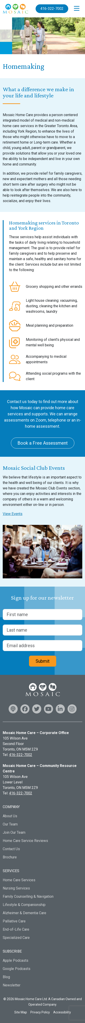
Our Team (10, 824)
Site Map (20, 1012)
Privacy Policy (40, 1012)
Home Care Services (19, 880)
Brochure (10, 857)
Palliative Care (14, 921)
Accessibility (62, 1012)
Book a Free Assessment (42, 443)
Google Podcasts (16, 969)
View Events (12, 514)
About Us (10, 816)
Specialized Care (16, 937)
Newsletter (11, 985)
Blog (6, 977)
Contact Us (11, 849)
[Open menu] (77, 8)
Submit (43, 661)
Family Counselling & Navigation (28, 896)
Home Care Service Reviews (25, 841)
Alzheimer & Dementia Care (24, 913)
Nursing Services (16, 888)
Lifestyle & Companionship (24, 905)
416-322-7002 (51, 8)
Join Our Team (14, 832)
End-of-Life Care (16, 929)
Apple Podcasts (15, 960)
